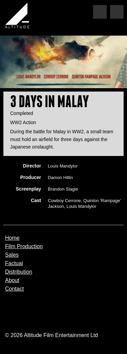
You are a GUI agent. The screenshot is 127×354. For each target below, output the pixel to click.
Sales (12, 255)
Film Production (24, 246)
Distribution (18, 272)
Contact (14, 289)
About (12, 280)
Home (12, 238)
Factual (14, 263)
